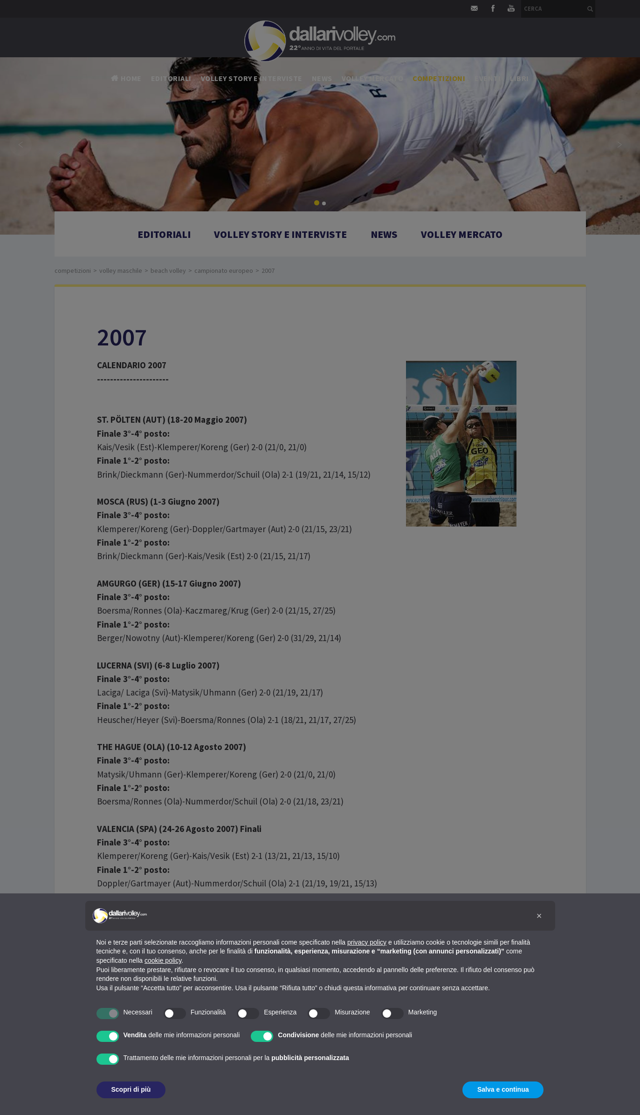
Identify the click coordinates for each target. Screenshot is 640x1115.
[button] (539, 915)
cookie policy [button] (163, 960)
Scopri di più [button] (131, 1089)
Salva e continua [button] (503, 1089)
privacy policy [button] (366, 942)
